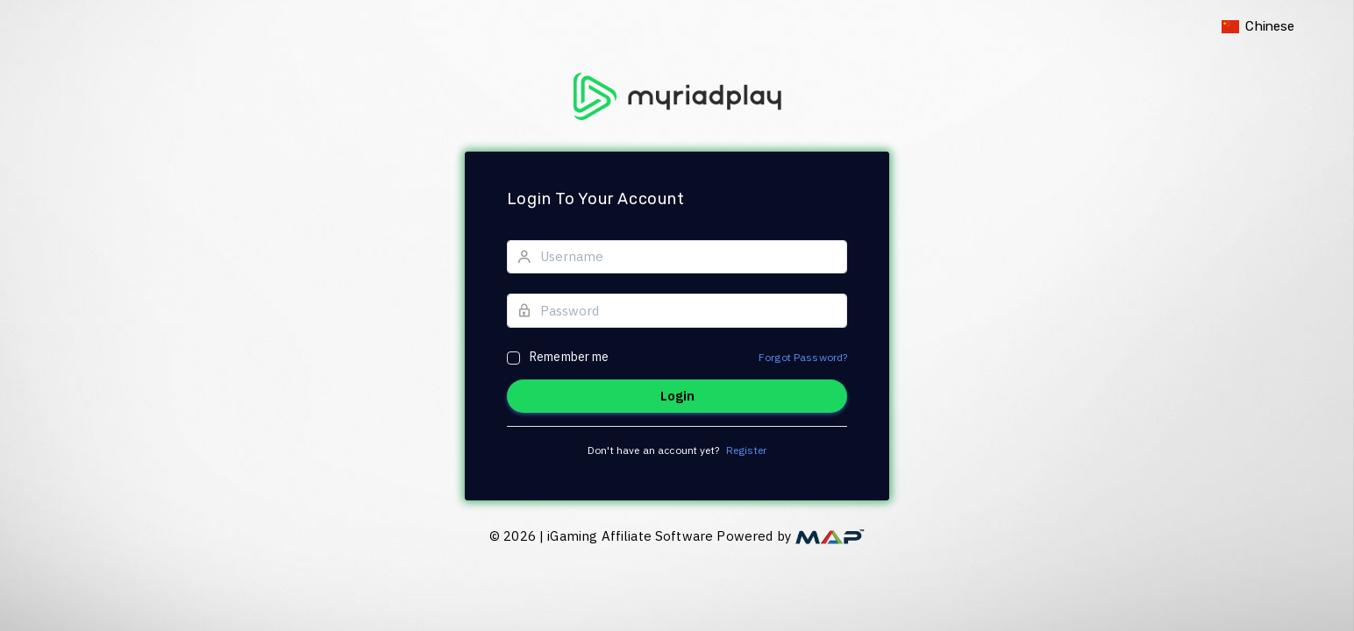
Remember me (569, 357)
